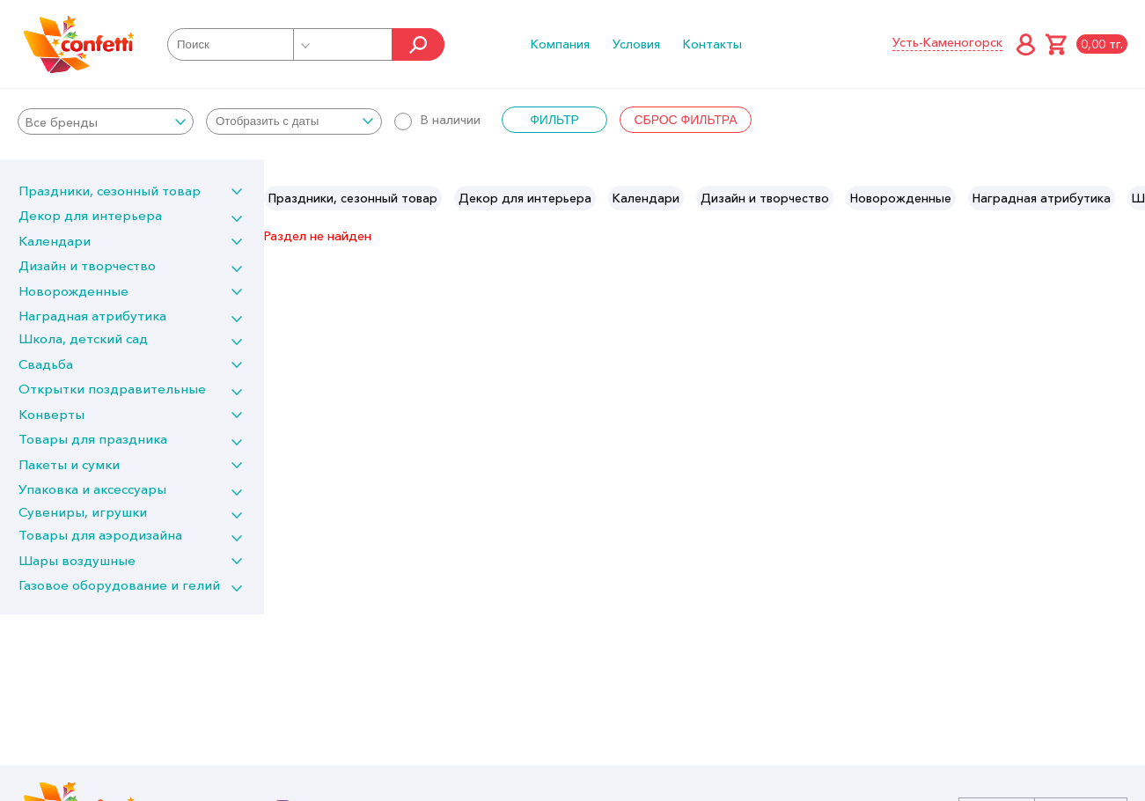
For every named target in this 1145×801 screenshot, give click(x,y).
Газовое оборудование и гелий (119, 585)
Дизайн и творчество (87, 265)
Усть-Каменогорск (947, 42)
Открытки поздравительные (112, 388)
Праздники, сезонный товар (109, 190)
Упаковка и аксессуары (92, 489)
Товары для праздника (92, 438)
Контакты (712, 44)
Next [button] (1130, 198)
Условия (636, 44)
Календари (54, 240)
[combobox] (106, 121)
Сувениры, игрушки (82, 511)
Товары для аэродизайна (100, 534)
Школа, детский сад (83, 338)
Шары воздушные (77, 560)
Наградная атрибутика (92, 315)
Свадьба (45, 364)
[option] (353, 198)
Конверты (51, 414)
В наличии (437, 120)
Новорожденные (73, 291)
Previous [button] (278, 198)
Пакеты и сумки (69, 464)
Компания (560, 44)
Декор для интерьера (90, 215)
